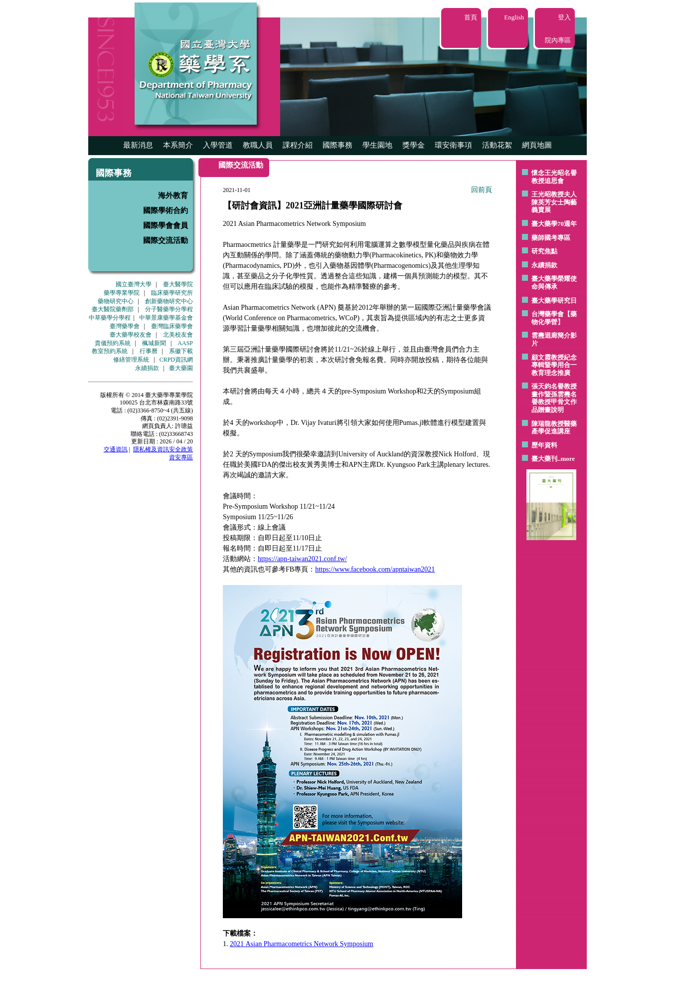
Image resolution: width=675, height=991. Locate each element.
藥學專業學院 (122, 292)
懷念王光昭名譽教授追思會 (554, 177)
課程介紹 (298, 145)
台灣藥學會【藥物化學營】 (554, 318)
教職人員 (258, 145)
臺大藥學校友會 (131, 334)
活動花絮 (497, 145)
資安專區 (181, 457)
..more (566, 458)
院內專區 (558, 40)
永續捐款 (147, 368)
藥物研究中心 (116, 301)
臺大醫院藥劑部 (113, 309)
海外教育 (173, 195)
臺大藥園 (181, 368)
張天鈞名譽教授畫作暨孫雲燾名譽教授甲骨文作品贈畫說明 (554, 398)
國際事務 (337, 145)
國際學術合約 (165, 210)
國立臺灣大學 (134, 284)
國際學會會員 (165, 225)
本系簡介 (178, 145)
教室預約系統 (110, 351)
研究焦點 (544, 251)
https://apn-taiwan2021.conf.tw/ (302, 559)
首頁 (470, 17)
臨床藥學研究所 (172, 292)
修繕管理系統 (131, 359)
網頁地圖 (537, 145)
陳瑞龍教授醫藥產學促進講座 (554, 427)
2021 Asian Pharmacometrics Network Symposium (301, 944)
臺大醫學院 (178, 284)
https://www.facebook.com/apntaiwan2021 (375, 569)
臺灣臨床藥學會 (172, 326)
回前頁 (481, 190)
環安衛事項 (453, 145)
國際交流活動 (165, 240)
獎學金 (413, 145)
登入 (564, 17)
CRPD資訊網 (176, 359)
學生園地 (377, 145)
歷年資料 (544, 445)
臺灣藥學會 (125, 326)
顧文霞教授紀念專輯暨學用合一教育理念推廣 (554, 365)
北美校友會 (178, 334)
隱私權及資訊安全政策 (163, 449)
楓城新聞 (154, 343)
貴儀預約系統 (113, 343)
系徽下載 (181, 351)
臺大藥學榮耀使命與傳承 (554, 282)
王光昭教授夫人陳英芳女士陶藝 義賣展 (554, 202)
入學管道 (218, 145)
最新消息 (138, 145)
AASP (185, 343)
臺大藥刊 (544, 458)
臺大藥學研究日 (554, 300)
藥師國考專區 (550, 237)
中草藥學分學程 (110, 317)
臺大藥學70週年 (554, 223)
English (514, 17)
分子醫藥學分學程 (169, 309)
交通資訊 (116, 449)
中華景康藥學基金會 (166, 317)
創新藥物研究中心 (169, 301)
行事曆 (149, 351)
